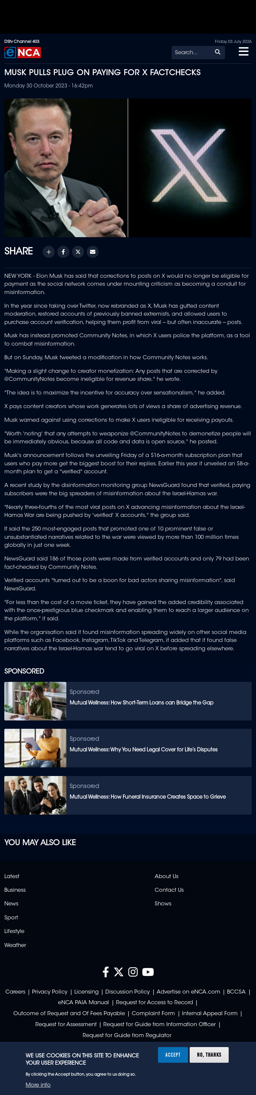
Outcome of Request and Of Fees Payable (69, 1014)
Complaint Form (153, 1014)
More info (38, 1085)
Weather (15, 945)
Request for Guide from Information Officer (159, 1024)
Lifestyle (14, 931)
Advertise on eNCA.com (188, 992)
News (11, 904)
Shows (163, 904)
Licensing (86, 992)
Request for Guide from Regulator (127, 1035)
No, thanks (209, 1054)
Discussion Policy (127, 992)
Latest (11, 876)
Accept (173, 1054)
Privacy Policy (49, 992)
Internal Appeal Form (210, 1014)
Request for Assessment (66, 1024)
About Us (166, 876)
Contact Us (169, 890)
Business (15, 890)
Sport (11, 918)
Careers (15, 992)
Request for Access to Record (154, 1003)
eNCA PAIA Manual (83, 1003)
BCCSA (236, 992)
